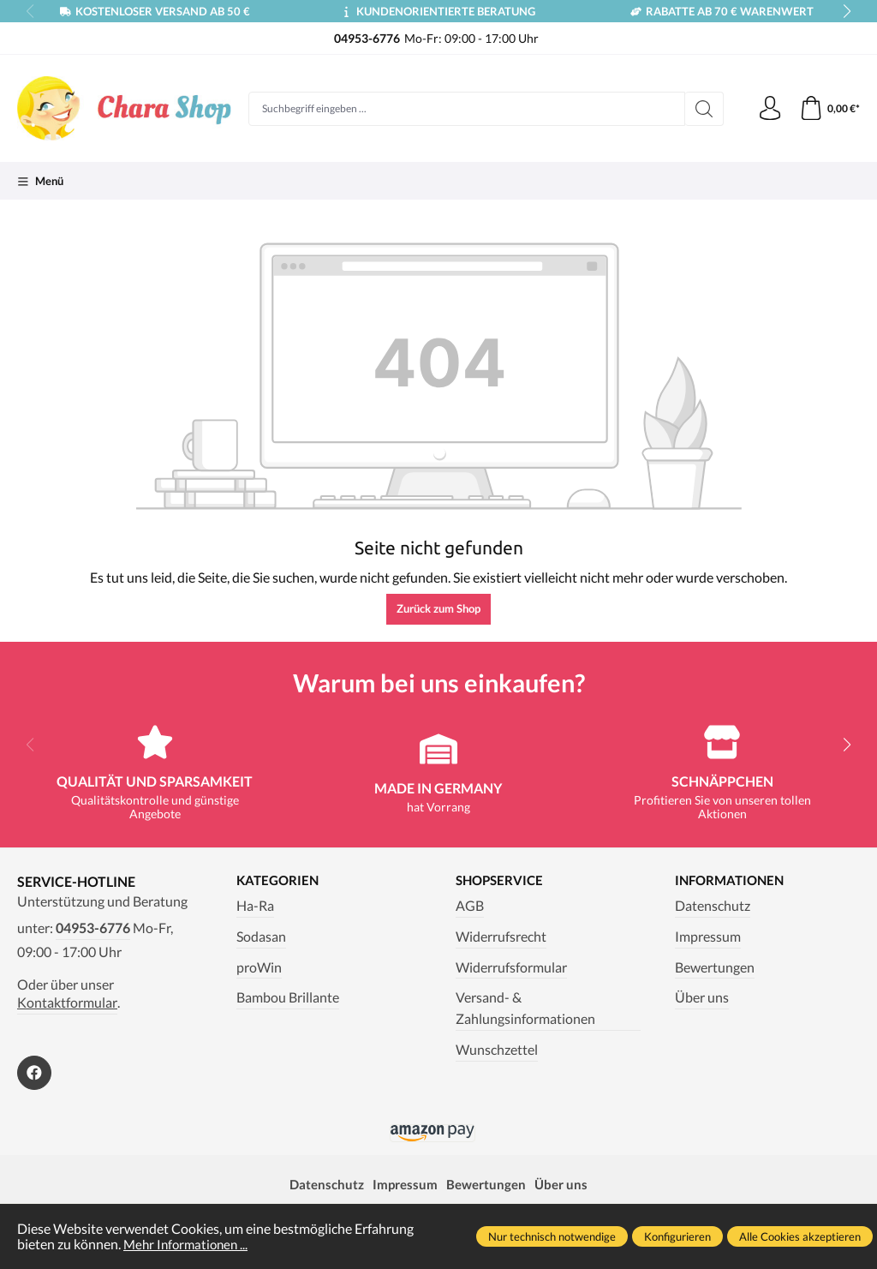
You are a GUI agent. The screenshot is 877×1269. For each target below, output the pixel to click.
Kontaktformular (67, 1002)
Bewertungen (715, 967)
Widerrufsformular (511, 967)
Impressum (708, 936)
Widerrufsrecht (501, 936)
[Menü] (40, 181)
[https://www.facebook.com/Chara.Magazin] (34, 1073)
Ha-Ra (255, 905)
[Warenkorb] (828, 109)
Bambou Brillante (287, 998)
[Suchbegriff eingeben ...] (465, 109)
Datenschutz (712, 905)
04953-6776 (93, 928)
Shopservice (502, 881)
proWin (259, 967)
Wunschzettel (497, 1050)
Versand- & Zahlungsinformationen (525, 1009)
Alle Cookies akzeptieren (800, 1236)
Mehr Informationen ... (188, 1244)
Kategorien (279, 881)
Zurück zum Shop (438, 608)
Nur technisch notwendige (552, 1236)
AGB (470, 905)
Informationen (732, 881)
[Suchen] (701, 109)
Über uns (702, 998)
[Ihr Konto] (767, 109)
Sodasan (261, 936)
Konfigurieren (677, 1236)
